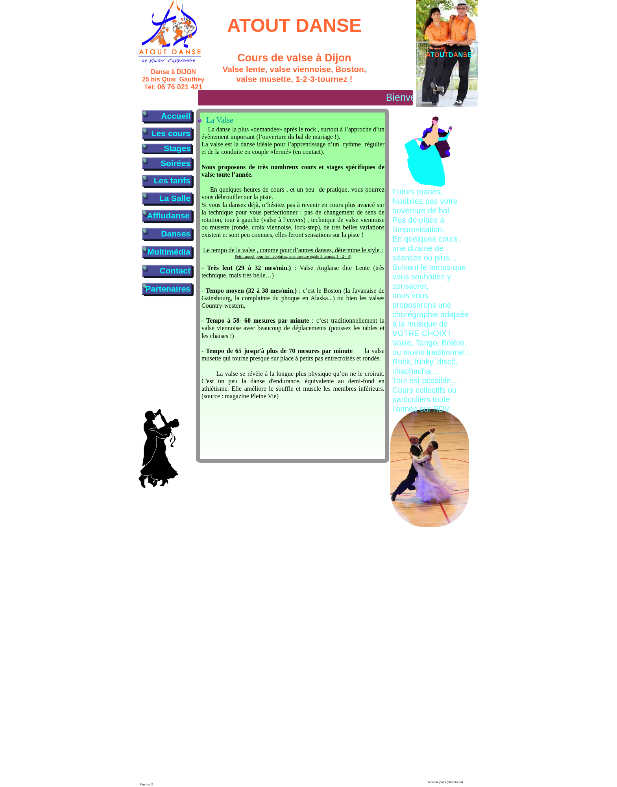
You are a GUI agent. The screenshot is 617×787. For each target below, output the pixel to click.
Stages (177, 148)
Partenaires (168, 288)
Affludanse (168, 215)
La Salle (174, 198)
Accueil (175, 115)
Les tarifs (172, 180)
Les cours (170, 133)
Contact (175, 270)
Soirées (175, 163)
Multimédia (168, 251)
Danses (175, 233)
